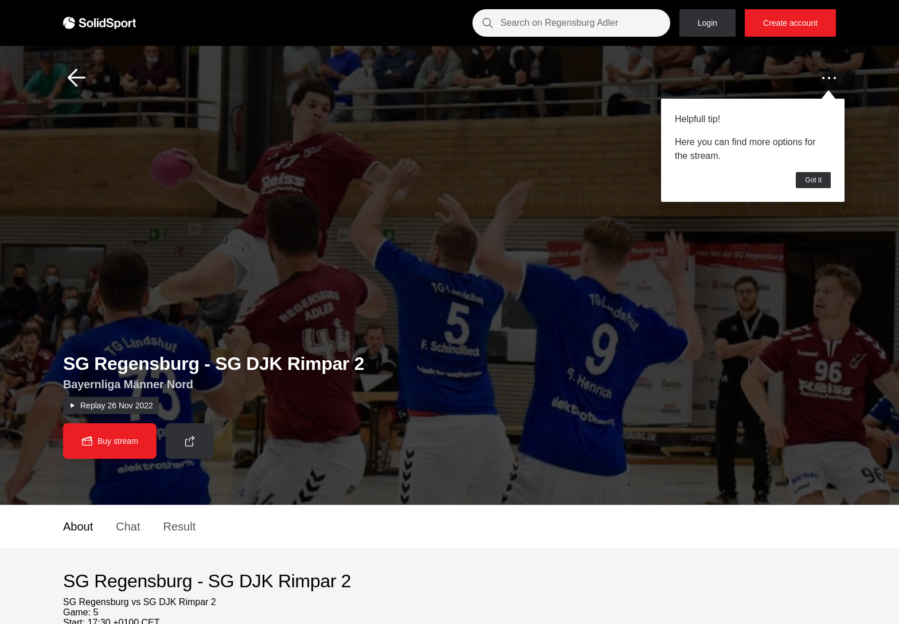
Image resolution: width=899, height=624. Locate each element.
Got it (813, 180)
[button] (77, 78)
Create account (790, 23)
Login (707, 23)
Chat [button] (128, 526)
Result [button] (179, 526)
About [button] (78, 526)
